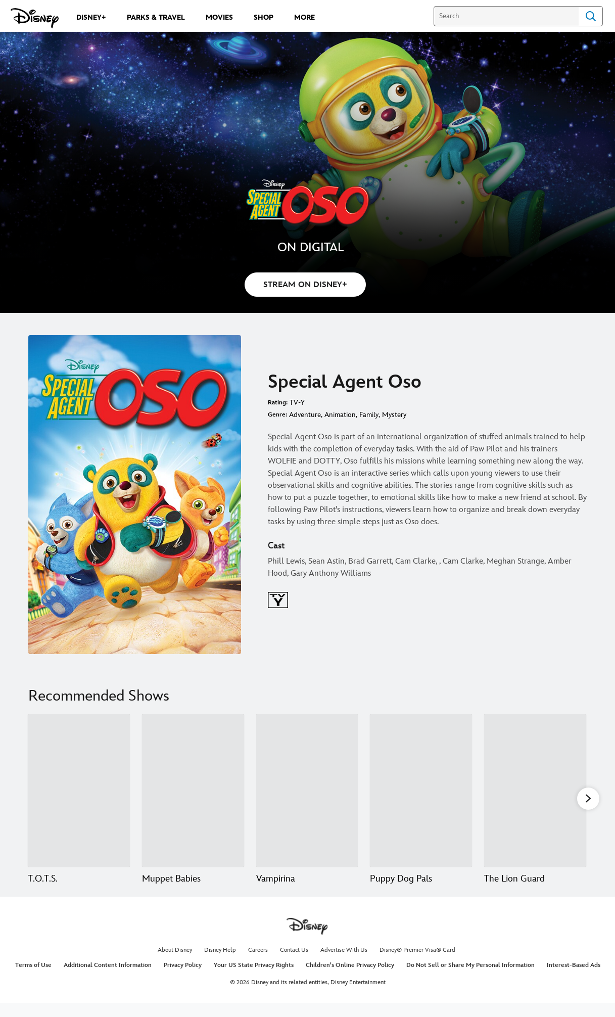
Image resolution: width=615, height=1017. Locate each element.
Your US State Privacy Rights (254, 980)
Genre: (277, 415)
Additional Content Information (108, 980)
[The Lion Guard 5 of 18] (535, 790)
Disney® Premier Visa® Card (417, 964)
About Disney (175, 964)
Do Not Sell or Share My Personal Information (470, 980)
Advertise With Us (343, 964)
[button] (588, 800)
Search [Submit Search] (591, 16)
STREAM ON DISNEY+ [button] (305, 285)
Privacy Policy (183, 980)
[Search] (506, 16)
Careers (258, 964)
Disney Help (220, 964)
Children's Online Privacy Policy (350, 980)
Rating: (278, 402)
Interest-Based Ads (573, 980)
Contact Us (294, 964)
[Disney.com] (35, 18)
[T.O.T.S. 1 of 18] (79, 790)
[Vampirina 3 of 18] (307, 790)
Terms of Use (33, 980)
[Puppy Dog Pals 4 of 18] (421, 790)
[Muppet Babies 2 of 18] (193, 790)
